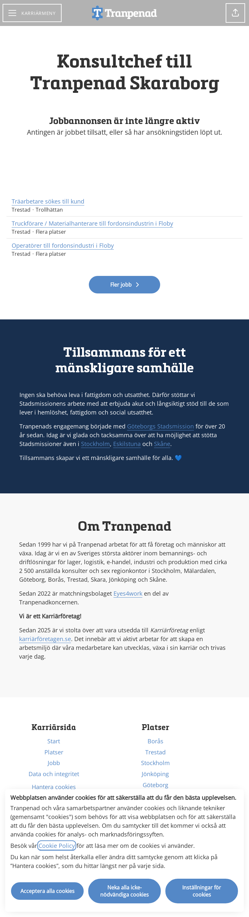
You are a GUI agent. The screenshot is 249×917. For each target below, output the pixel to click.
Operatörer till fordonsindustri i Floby (124, 245)
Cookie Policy (57, 845)
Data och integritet (54, 774)
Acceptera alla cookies (47, 891)
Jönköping (155, 774)
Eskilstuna (127, 444)
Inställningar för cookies (201, 891)
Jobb (54, 763)
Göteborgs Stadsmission (160, 426)
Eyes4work (127, 593)
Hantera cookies (54, 787)
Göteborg (155, 785)
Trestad (155, 752)
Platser (53, 752)
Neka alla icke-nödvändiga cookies (124, 891)
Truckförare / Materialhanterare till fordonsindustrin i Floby (124, 223)
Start (53, 741)
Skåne (162, 444)
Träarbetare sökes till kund (124, 201)
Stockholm (95, 444)
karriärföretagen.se (45, 639)
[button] (235, 13)
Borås (155, 741)
